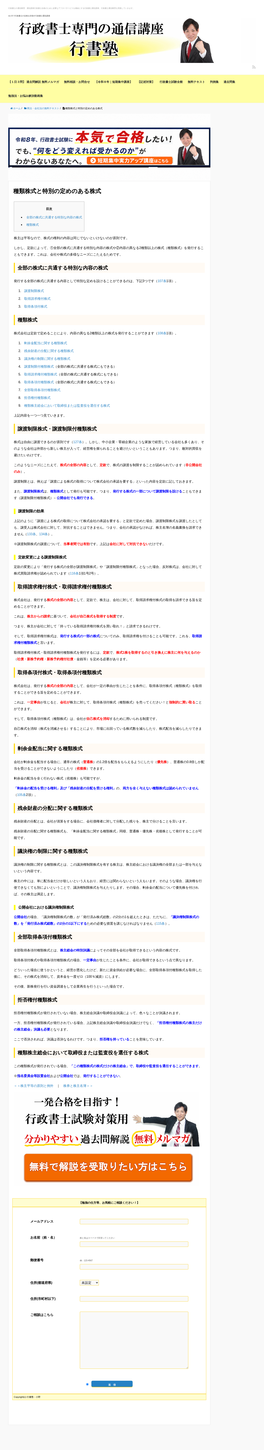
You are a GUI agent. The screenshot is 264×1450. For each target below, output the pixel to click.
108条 (162, 333)
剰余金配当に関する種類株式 (45, 343)
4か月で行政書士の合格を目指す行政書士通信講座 (29, 16)
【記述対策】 (146, 81)
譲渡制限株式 (34, 291)
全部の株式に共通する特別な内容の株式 (54, 217)
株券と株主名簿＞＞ (78, 1086)
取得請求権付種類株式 (40, 374)
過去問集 (229, 81)
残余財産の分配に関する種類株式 (49, 351)
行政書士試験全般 (171, 81)
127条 (77, 442)
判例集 (214, 81)
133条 (31, 534)
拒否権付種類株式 (37, 398)
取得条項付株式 (35, 306)
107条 (162, 281)
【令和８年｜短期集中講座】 (113, 81)
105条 (21, 795)
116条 (74, 573)
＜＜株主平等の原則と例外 (33, 1086)
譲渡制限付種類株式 (39, 366)
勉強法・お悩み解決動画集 (25, 95)
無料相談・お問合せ (77, 81)
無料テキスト (196, 81)
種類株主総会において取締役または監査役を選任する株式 (67, 405)
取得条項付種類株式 (39, 382)
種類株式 (32, 224)
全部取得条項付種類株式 (42, 390)
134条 (43, 534)
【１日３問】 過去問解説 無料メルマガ (33, 81)
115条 (160, 923)
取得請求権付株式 (37, 298)
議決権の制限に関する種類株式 (47, 358)
